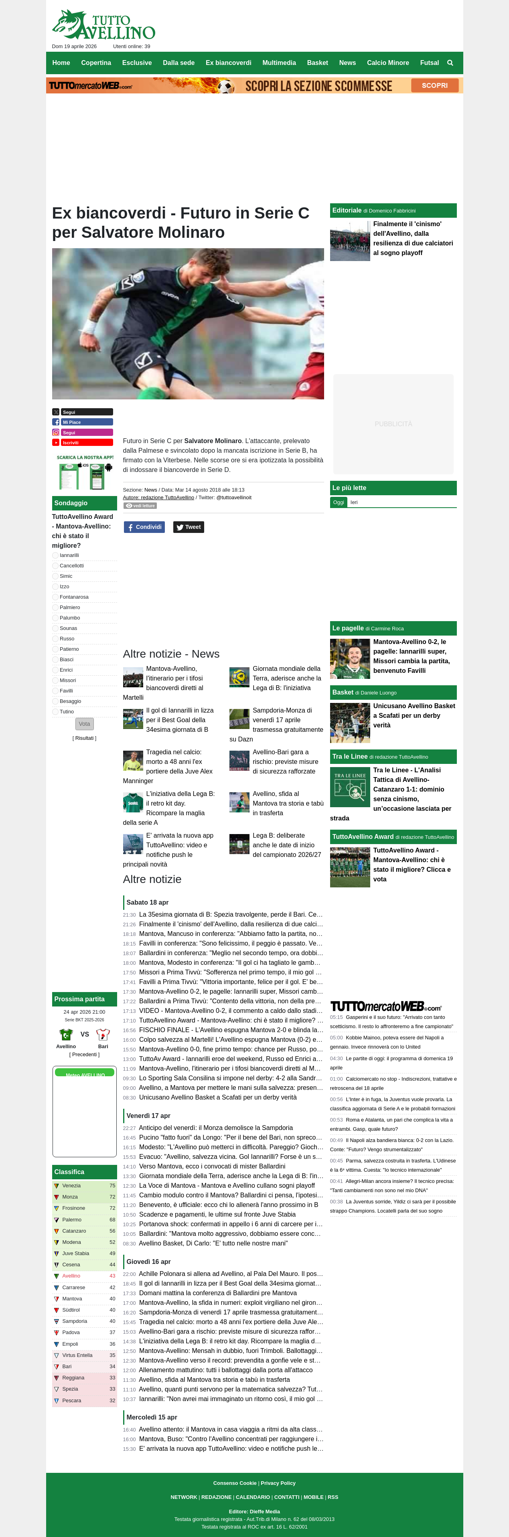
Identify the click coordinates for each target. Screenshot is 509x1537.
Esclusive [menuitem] (137, 62)
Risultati (84, 738)
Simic (66, 576)
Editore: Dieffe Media (254, 1512)
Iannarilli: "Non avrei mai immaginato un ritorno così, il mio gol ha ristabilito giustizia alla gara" (271, 1398)
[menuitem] (450, 63)
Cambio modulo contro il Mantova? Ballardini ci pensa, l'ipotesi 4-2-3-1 (239, 1195)
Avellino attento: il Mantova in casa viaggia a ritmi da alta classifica (233, 1429)
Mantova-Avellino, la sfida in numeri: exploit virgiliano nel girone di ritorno (242, 1302)
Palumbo (70, 618)
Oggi (338, 502)
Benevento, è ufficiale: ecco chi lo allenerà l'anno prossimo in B (228, 1204)
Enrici (66, 670)
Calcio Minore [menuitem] (388, 62)
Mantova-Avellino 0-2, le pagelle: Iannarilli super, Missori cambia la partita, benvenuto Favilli (269, 991)
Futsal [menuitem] (429, 62)
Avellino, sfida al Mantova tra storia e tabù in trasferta (288, 803)
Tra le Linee (350, 756)
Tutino (67, 712)
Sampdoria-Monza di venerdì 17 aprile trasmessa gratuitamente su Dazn (242, 1312)
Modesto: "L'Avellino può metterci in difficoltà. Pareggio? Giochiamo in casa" (247, 1147)
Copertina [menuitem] (96, 62)
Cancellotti (72, 566)
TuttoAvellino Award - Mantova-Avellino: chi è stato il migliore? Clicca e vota (246, 1020)
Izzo (64, 586)
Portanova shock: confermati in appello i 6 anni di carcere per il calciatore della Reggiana (265, 1224)
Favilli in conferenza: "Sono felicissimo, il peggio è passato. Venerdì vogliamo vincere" (261, 943)
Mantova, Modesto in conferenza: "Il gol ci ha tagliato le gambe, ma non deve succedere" (265, 962)
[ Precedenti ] (84, 1054)
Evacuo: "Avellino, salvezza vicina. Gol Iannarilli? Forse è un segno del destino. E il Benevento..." (277, 1156)
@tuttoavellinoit (233, 497)
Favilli (66, 691)
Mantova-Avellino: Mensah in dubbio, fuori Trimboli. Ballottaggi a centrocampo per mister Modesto (278, 1350)
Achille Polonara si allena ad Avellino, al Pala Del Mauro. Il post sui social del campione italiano (274, 1273)
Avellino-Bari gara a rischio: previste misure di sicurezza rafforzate (285, 762)
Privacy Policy (278, 1483)
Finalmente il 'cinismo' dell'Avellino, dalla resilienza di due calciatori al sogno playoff (257, 924)
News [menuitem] (347, 62)
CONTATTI (287, 1497)
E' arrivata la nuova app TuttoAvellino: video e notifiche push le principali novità (251, 1448)
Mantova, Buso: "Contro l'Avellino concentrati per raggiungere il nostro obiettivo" (252, 1439)
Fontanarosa (74, 597)
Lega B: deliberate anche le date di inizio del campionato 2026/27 (287, 845)
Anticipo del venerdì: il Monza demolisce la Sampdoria (216, 1127)
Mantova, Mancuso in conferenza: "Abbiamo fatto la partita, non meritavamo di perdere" (263, 933)
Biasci (66, 659)
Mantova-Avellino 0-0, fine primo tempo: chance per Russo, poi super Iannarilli (250, 1049)
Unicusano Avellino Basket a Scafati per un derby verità (218, 1097)
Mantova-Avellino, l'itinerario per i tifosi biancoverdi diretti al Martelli (234, 1068)
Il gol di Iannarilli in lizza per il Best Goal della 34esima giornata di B (180, 720)
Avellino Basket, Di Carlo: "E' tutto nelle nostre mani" (213, 1243)
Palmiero (70, 607)
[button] (84, 724)
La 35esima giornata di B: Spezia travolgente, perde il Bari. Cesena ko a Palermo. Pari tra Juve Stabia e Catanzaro (302, 914)
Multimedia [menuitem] (279, 62)
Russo (67, 639)
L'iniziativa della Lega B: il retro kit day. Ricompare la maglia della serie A (242, 1341)
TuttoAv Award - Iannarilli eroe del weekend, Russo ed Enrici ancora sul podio (249, 1058)
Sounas (68, 628)
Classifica (70, 1171)
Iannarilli (69, 555)
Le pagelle (348, 628)
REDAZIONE (216, 1497)
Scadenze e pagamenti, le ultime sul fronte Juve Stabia (217, 1214)
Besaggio (70, 701)
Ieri (354, 502)
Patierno (69, 649)
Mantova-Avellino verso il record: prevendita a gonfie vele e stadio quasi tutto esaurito (260, 1360)
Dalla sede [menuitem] (179, 62)
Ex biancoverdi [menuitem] (228, 62)
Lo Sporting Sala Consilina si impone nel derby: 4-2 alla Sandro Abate (238, 1078)
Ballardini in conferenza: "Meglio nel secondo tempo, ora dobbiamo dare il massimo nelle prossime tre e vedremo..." (303, 953)
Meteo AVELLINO (85, 1075)
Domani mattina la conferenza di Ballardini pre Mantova (218, 1293)
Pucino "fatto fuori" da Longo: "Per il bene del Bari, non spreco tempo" (238, 1137)
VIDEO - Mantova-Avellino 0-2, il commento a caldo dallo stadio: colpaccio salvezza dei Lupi (270, 1010)
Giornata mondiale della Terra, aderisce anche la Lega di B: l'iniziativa (287, 678)
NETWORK (184, 1497)
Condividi (144, 527)
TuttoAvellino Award (363, 836)
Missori (68, 680)
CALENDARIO (253, 1497)
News (150, 490)
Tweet (188, 527)
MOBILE (314, 1497)
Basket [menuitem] (317, 62)
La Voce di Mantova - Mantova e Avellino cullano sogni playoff (227, 1185)
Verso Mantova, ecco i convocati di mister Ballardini (212, 1166)
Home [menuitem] (61, 62)
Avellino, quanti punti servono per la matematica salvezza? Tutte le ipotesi (244, 1389)
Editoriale (347, 210)
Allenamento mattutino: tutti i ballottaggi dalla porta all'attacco (226, 1370)
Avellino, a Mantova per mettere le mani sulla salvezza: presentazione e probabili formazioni (269, 1087)
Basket (343, 692)
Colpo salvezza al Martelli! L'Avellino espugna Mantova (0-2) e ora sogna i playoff (254, 1039)
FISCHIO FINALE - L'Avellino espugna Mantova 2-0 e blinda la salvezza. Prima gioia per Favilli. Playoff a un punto (301, 1030)
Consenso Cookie (235, 1483)
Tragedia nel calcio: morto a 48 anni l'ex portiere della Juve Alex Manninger (246, 1321)
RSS (333, 1497)
